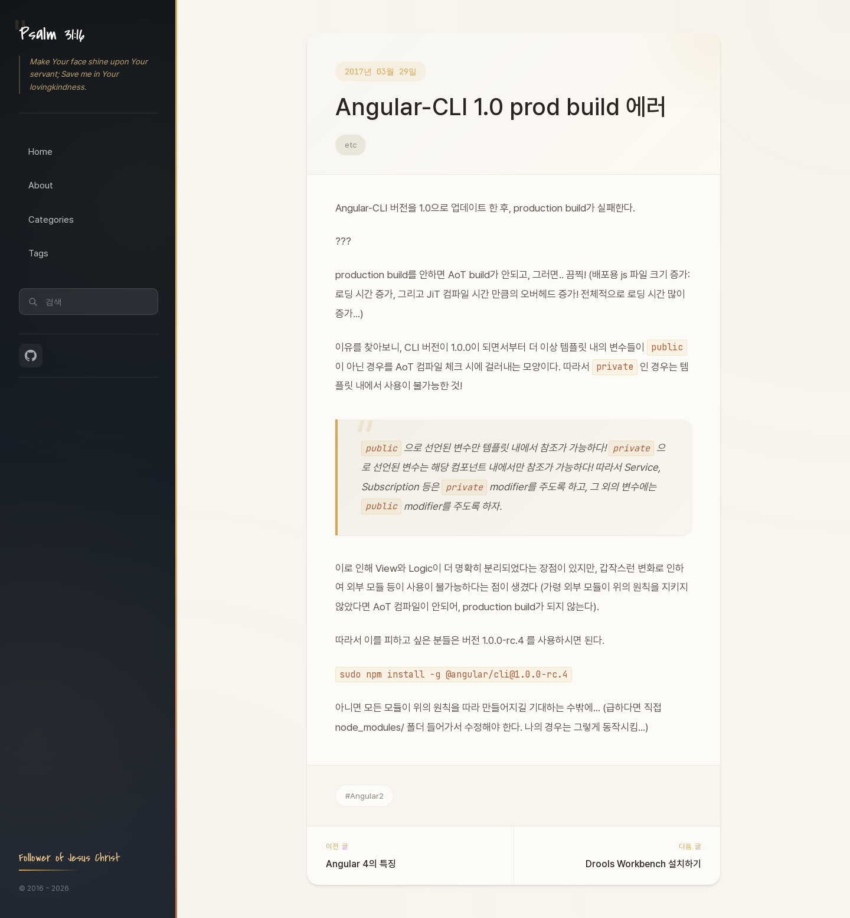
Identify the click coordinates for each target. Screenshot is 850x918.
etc (351, 144)
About (40, 185)
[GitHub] (30, 355)
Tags (38, 253)
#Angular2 (364, 795)
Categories (51, 219)
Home (40, 152)
